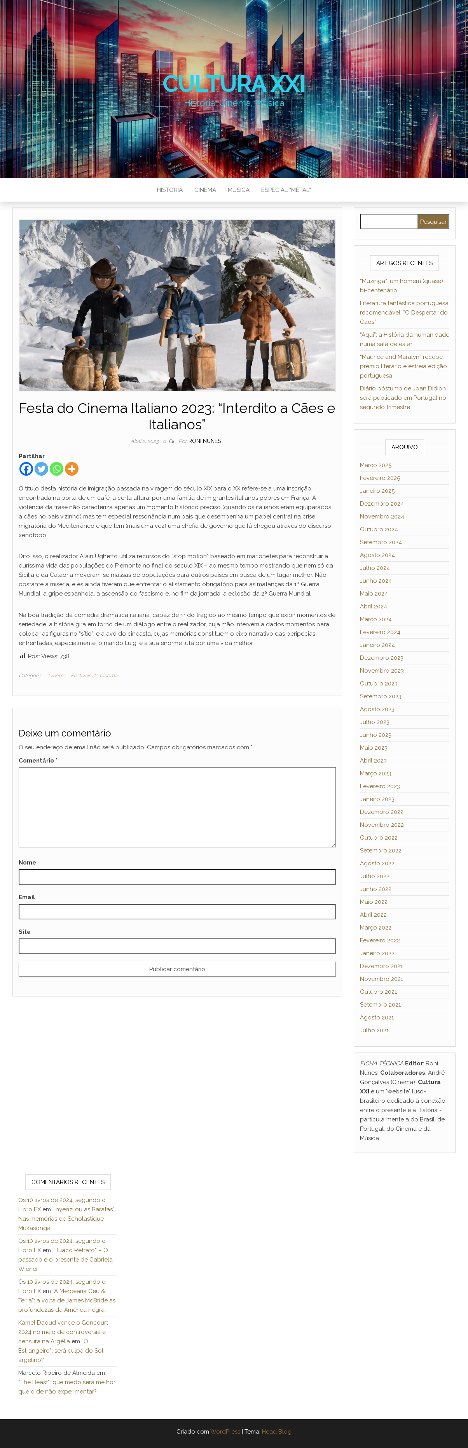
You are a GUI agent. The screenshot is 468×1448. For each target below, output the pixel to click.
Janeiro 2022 (377, 953)
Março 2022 (375, 927)
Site (25, 931)
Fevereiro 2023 (380, 786)
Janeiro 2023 (377, 799)
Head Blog (277, 1431)
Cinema (205, 189)
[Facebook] (26, 469)
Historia (170, 189)
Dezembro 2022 (381, 811)
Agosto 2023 (377, 709)
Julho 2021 (374, 1030)
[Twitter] (41, 469)
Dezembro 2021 (381, 966)
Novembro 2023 (382, 670)
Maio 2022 (374, 901)
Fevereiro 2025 (380, 477)
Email (27, 897)
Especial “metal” (286, 189)
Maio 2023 (374, 747)
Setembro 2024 (381, 542)
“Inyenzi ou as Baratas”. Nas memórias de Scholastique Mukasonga (66, 1219)
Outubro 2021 (378, 991)
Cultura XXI (234, 83)
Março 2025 (375, 465)
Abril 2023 (373, 760)
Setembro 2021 (380, 1004)
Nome (27, 862)
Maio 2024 (374, 593)
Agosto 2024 (377, 555)
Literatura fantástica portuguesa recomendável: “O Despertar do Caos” (404, 312)
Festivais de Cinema (94, 675)
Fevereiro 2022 (380, 940)
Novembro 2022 (382, 824)
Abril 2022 (373, 914)
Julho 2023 (374, 722)
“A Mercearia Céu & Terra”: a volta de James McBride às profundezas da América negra (66, 1300)
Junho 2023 (375, 734)
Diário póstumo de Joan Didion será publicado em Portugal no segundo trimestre (403, 398)
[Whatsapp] (56, 469)
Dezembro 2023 (381, 657)
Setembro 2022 (381, 850)
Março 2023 (375, 773)
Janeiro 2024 (377, 644)
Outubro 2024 (379, 529)
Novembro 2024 (382, 516)
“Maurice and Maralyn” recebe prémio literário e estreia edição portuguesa (403, 366)
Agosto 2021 (377, 1017)
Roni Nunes (205, 441)
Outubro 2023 (379, 683)
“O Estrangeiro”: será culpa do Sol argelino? (60, 1351)
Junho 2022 (375, 889)
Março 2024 (376, 619)
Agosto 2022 (377, 863)
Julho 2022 (374, 876)
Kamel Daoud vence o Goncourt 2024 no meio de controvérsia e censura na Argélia (63, 1332)
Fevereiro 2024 (380, 632)
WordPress (225, 1431)
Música (239, 189)
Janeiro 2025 (377, 490)
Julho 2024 (375, 567)
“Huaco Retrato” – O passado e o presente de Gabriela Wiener (65, 1259)
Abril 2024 (373, 606)
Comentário (38, 760)
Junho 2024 (376, 580)
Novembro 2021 (381, 978)
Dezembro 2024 (382, 503)
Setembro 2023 (381, 696)
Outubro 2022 (379, 837)
